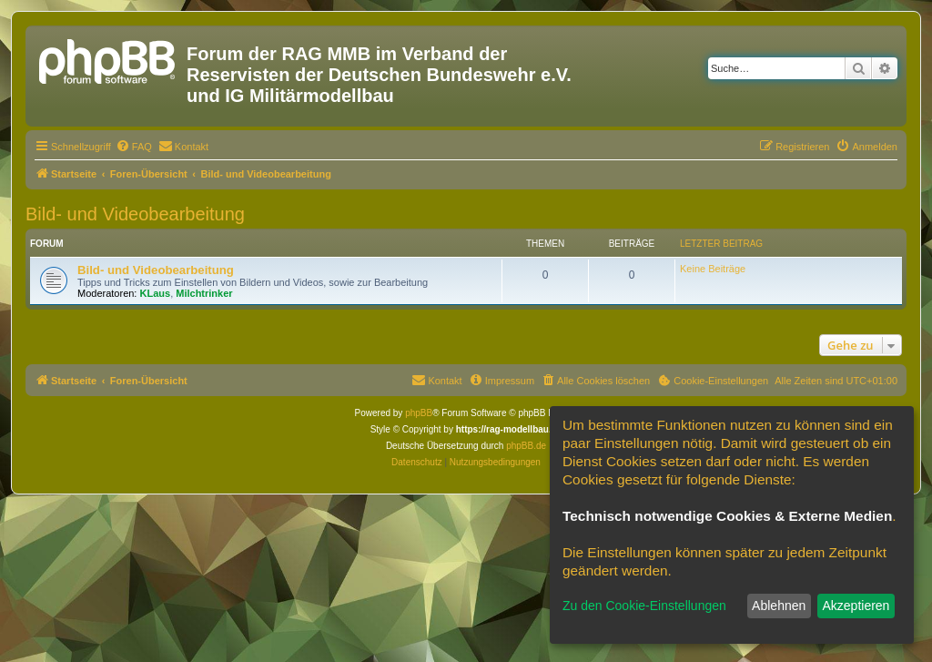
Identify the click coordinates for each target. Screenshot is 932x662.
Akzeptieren (855, 605)
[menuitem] (134, 147)
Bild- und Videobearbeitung (135, 214)
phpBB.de (526, 446)
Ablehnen (778, 605)
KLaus (155, 293)
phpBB (418, 413)
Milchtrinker (204, 293)
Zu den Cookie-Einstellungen (644, 605)
